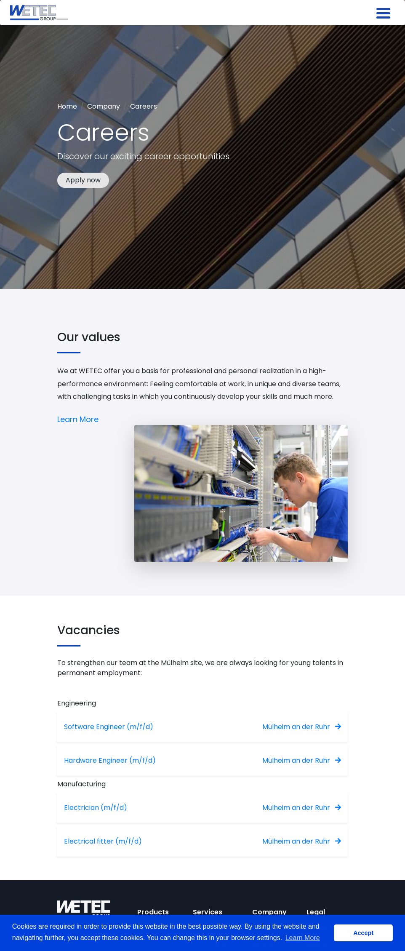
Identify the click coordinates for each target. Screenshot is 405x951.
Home (67, 106)
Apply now (83, 180)
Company (103, 106)
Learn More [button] (302, 937)
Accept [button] (363, 933)
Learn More (78, 419)
